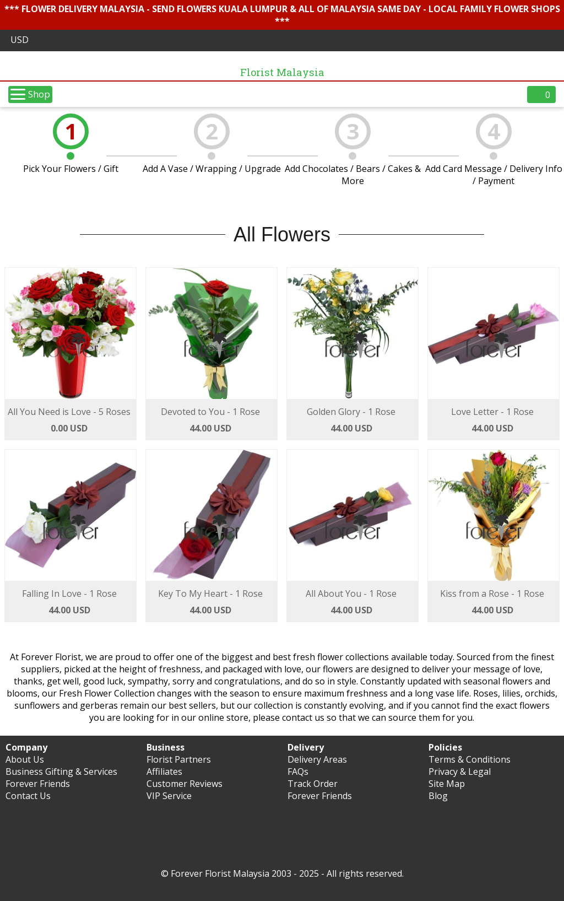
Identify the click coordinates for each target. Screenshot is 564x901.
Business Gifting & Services (61, 771)
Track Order (313, 784)
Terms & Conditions (470, 759)
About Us (25, 759)
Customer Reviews (185, 784)
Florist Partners (179, 759)
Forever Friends (38, 784)
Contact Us (28, 796)
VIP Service (169, 796)
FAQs (298, 771)
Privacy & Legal (460, 771)
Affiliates (164, 771)
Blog (438, 796)
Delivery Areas (317, 759)
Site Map (447, 784)
